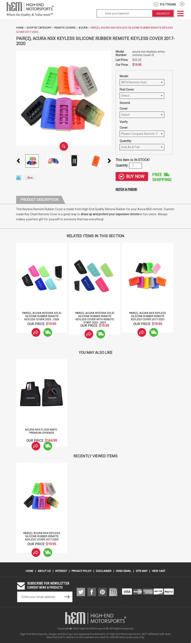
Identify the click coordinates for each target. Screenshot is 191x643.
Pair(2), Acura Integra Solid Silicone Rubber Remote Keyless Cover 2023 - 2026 (41, 316)
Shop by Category (39, 27)
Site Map (141, 571)
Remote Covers (65, 27)
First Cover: (127, 89)
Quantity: (126, 141)
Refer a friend (126, 189)
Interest (61, 571)
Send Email (123, 571)
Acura (83, 27)
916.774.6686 (168, 4)
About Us (44, 571)
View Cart (158, 571)
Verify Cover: (124, 124)
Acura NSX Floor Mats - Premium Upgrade (41, 431)
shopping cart (182, 4)
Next (109, 161)
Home (20, 27)
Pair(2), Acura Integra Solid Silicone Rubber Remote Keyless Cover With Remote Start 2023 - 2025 (94, 317)
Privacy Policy (81, 571)
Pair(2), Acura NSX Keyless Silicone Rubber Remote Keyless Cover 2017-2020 (147, 316)
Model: (124, 76)
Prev (18, 161)
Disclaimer (103, 571)
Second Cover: (125, 105)
